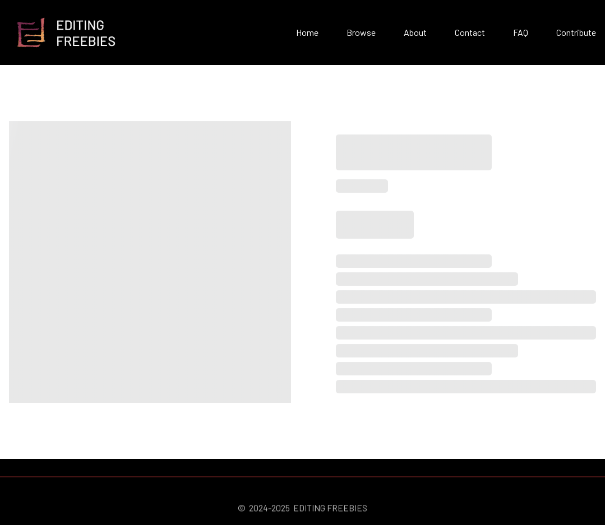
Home (307, 32)
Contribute (576, 32)
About (415, 32)
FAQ (520, 32)
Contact (470, 32)
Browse (361, 32)
